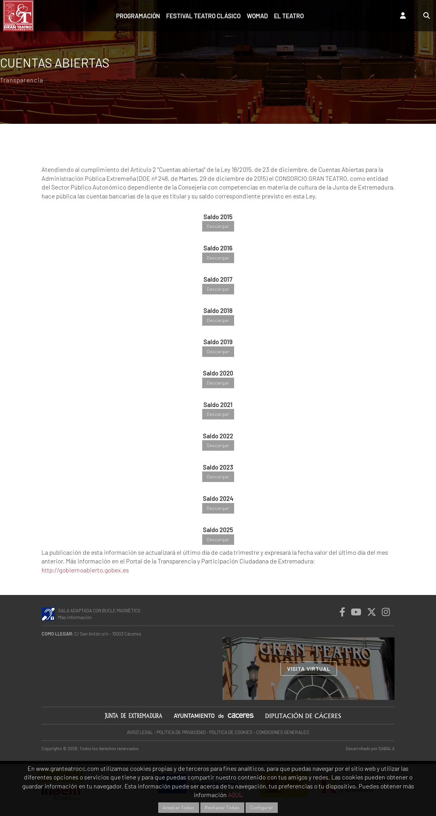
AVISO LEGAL (140, 732)
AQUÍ (234, 794)
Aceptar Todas (178, 807)
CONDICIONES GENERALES (282, 732)
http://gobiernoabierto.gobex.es (85, 570)
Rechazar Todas (222, 807)
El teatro (289, 16)
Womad (257, 16)
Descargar (218, 226)
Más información (75, 617)
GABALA (387, 748)
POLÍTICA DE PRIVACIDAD (181, 732)
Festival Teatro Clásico (203, 16)
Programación (138, 16)
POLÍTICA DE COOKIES (230, 732)
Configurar (261, 807)
